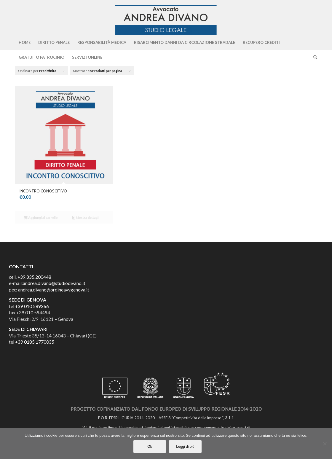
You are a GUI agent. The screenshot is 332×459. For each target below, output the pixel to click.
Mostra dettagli (85, 217)
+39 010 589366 (32, 306)
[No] (325, 444)
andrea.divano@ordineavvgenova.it (53, 289)
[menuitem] (24, 42)
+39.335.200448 (34, 277)
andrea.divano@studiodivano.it (54, 283)
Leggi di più (185, 446)
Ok (149, 446)
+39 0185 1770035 (34, 342)
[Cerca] (313, 57)
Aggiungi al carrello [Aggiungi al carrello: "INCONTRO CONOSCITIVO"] (41, 217)
